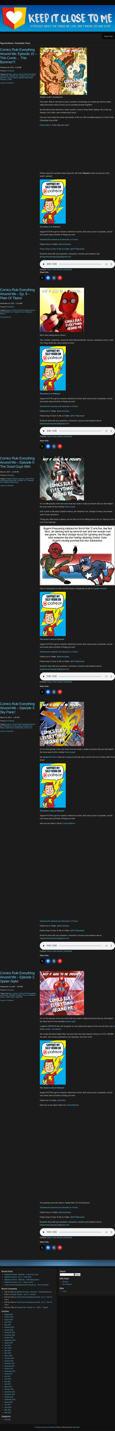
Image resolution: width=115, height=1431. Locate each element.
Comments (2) (5, 317)
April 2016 (7, 1412)
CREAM (12, 76)
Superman (28, 728)
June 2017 (7, 1379)
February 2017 (9, 1389)
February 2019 (9, 1327)
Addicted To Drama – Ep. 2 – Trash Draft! (17, 1277)
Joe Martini (31, 995)
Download (68, 270)
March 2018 (8, 1356)
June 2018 (7, 1348)
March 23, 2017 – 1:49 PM (9, 717)
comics (15, 74)
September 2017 (9, 1371)
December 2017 (9, 1363)
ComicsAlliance (68, 823)
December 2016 (9, 1392)
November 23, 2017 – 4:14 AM (11, 303)
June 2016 (7, 1407)
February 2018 (9, 1358)
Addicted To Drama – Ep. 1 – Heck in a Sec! (18, 1282)
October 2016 (8, 1397)
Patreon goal (70, 507)
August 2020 (8, 1314)
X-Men (9, 79)
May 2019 (7, 1325)
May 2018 (7, 1350)
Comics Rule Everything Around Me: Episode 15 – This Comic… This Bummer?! (18, 56)
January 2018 (8, 1361)
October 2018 (8, 1337)
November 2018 (9, 1335)
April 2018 (7, 1353)
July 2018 (7, 1345)
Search (63, 1271)
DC (17, 76)
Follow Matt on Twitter (48, 125)
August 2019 (8, 1319)
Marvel (21, 78)
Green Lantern (13, 78)
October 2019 (8, 1317)
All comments (67, 1284)
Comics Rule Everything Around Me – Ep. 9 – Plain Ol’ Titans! (17, 294)
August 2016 (8, 1402)
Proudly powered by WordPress (45, 1427)
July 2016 (7, 1404)
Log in (65, 1291)
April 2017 (7, 1384)
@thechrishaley (65, 244)
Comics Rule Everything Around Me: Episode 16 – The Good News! (26, 1285)
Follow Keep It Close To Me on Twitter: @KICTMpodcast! (62, 249)
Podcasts (11, 71)
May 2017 (7, 1381)
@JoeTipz (61, 1100)
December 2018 (9, 1332)
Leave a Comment (7, 83)
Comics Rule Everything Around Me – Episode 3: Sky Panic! (17, 708)
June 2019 (7, 1322)
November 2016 (9, 1394)
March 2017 (8, 1387)
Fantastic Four (24, 76)
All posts (65, 1282)
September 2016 (9, 1399)
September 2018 (9, 1340)
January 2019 (8, 1330)
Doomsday (17, 726)
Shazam (3, 79)
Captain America (12, 479)
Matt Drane (29, 78)
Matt (41, 511)
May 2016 (7, 1410)
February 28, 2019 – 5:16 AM (10, 67)
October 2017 (8, 1368)
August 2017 (8, 1374)
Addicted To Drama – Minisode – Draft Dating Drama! (21, 1280)
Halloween (28, 312)
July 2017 (7, 1376)
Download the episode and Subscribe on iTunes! (59, 240)
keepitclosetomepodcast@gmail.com (56, 257)
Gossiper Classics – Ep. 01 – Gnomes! (23, 1294)
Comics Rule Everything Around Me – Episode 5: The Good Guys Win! (17, 462)
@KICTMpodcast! (77, 416)
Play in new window (55, 270)
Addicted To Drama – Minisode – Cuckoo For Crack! (21, 1274)
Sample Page (108, 36)
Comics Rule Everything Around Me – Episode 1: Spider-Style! (17, 977)
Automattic (76, 1427)
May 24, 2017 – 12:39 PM (9, 472)
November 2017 (9, 1366)
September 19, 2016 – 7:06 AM (11, 986)
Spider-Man (19, 728)
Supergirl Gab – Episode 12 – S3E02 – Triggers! (32, 1307)
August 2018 (8, 1343)
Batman (9, 74)
